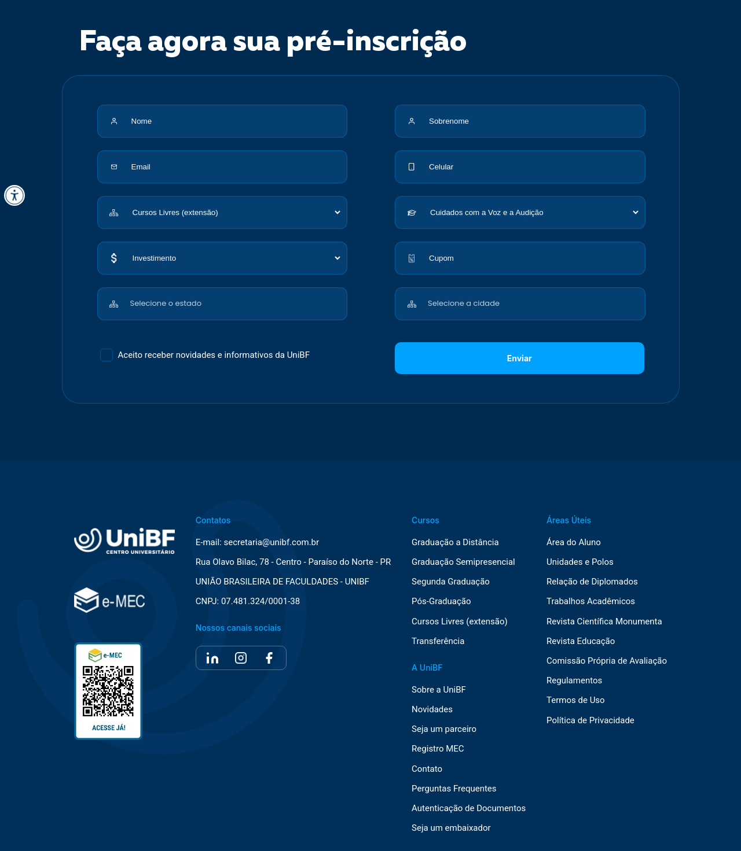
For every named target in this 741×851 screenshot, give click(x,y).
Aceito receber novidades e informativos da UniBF (214, 355)
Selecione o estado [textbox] (165, 303)
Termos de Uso (575, 700)
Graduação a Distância (455, 542)
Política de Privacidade (590, 720)
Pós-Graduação (441, 601)
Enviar (519, 358)
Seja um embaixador (451, 828)
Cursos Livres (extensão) (460, 621)
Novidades (432, 709)
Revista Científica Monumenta (604, 621)
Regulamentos (574, 680)
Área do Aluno (573, 542)
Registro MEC (438, 749)
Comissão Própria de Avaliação (606, 661)
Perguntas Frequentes (454, 789)
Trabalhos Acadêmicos (590, 601)
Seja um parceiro (444, 729)
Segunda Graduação (451, 582)
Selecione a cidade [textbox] (464, 303)
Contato (427, 769)
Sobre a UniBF (439, 690)
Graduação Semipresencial (463, 562)
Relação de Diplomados (592, 582)
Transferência (438, 641)
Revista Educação (580, 641)
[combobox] (236, 297)
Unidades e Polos (580, 562)
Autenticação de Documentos (469, 808)
